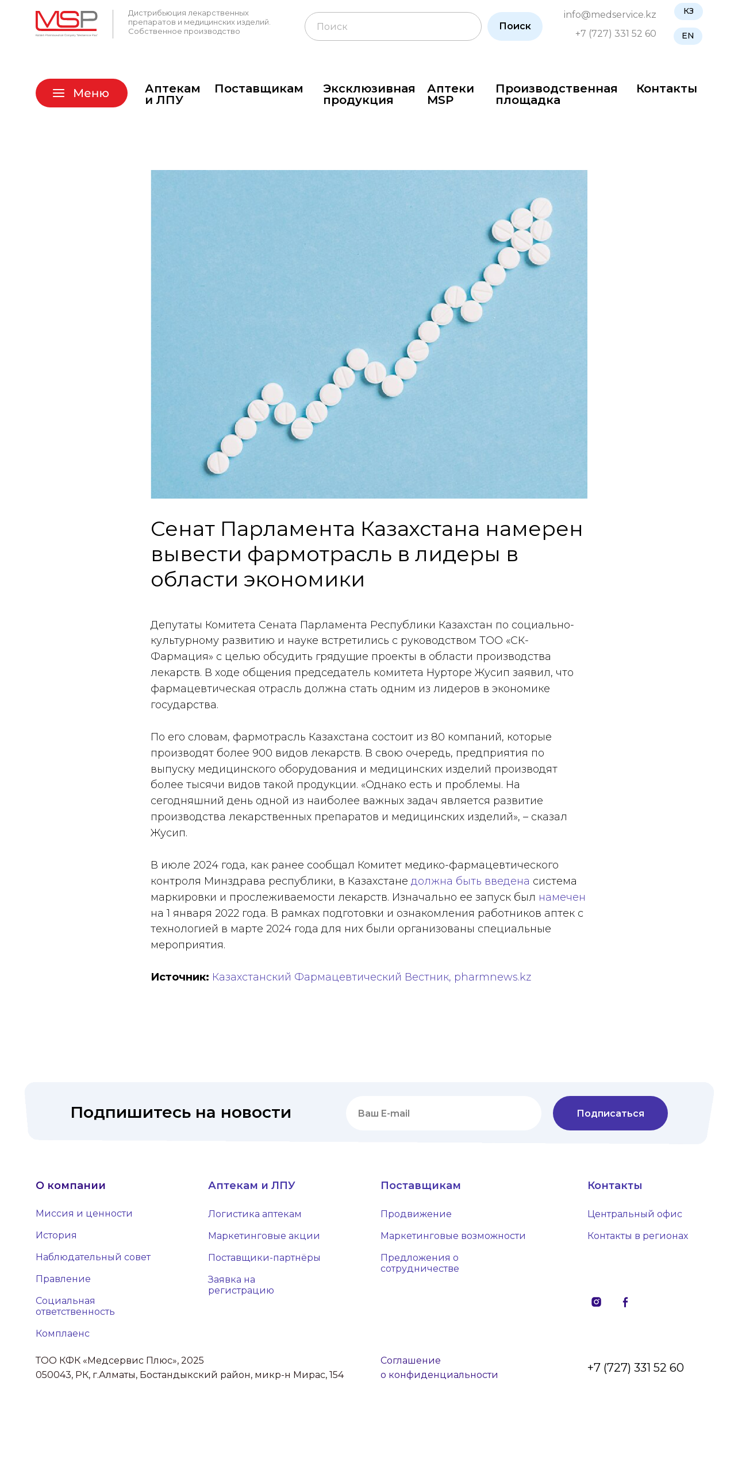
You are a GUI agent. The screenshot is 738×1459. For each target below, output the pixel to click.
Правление (63, 1282)
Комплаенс (63, 1336)
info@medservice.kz (610, 14)
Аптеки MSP (450, 94)
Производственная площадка (556, 94)
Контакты (666, 88)
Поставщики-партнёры (264, 1261)
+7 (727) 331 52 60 (615, 33)
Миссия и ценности (84, 1216)
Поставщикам (258, 88)
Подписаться (610, 1116)
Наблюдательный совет (93, 1260)
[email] (443, 1116)
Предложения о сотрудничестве (419, 1266)
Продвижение (416, 1217)
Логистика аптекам (255, 1217)
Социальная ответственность (75, 1310)
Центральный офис (634, 1217)
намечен (562, 898)
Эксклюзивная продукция (369, 94)
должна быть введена (470, 882)
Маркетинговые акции (264, 1239)
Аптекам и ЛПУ (173, 94)
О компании (71, 1189)
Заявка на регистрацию (241, 1288)
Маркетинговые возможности (453, 1239)
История (56, 1238)
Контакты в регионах (637, 1239)
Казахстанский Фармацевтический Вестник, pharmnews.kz (371, 978)
